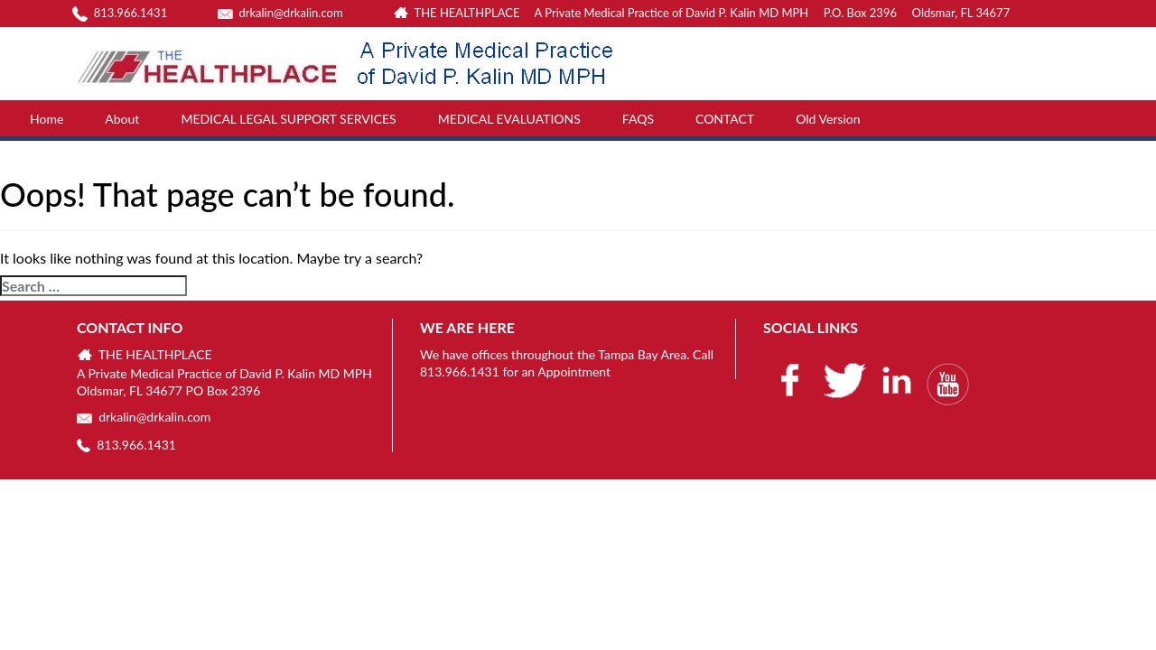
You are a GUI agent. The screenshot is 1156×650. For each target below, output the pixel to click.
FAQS (638, 118)
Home (46, 118)
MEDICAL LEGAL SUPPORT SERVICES (288, 118)
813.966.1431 (119, 12)
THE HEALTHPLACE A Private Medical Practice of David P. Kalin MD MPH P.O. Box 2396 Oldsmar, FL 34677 (701, 12)
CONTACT (724, 118)
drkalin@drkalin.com (280, 12)
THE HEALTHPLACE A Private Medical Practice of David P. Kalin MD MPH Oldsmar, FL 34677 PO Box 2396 (224, 372)
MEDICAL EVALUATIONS (509, 118)
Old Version (828, 118)
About (122, 118)
